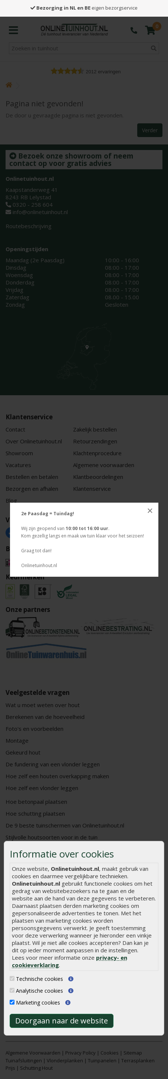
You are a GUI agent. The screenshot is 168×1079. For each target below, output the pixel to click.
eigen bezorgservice (84, 7)
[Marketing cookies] (12, 1002)
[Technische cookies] (12, 978)
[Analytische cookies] (12, 990)
